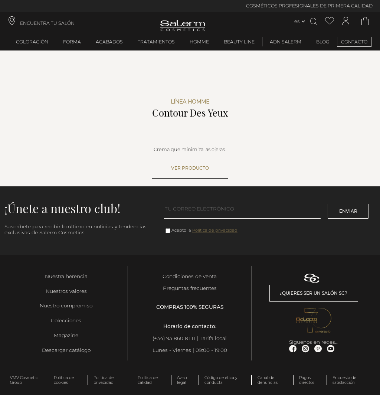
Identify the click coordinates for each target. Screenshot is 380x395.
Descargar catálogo (66, 350)
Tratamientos (156, 42)
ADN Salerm (285, 42)
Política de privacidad (215, 230)
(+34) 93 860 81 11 (174, 338)
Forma (72, 42)
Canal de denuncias (268, 380)
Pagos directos (306, 380)
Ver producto (190, 168)
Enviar (348, 211)
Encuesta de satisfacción (344, 380)
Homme (199, 42)
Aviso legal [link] (182, 380)
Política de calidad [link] (148, 380)
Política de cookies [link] (64, 380)
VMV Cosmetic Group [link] (24, 380)
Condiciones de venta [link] (190, 276)
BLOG (323, 42)
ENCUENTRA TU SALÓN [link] (47, 23)
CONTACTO (354, 42)
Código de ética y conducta (220, 380)
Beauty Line (239, 42)
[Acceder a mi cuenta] (346, 21)
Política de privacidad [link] (104, 380)
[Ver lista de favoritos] (329, 21)
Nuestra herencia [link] (66, 276)
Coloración (32, 42)
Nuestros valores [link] (66, 291)
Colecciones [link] (66, 320)
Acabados (109, 42)
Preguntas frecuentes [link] (190, 288)
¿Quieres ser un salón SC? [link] (313, 293)
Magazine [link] (66, 335)
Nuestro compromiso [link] (66, 306)
